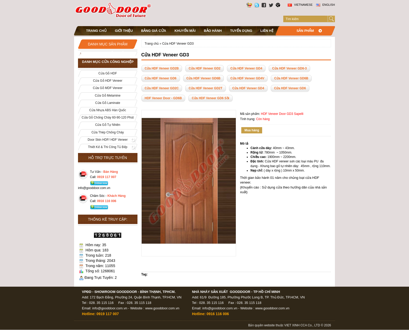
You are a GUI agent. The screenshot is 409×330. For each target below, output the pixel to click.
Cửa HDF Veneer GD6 (161, 78)
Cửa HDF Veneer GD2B (162, 68)
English (325, 4)
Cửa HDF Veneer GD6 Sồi (210, 98)
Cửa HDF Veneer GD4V (247, 78)
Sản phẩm (305, 31)
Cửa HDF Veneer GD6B (204, 78)
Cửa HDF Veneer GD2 (204, 68)
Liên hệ (266, 31)
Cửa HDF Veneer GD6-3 (289, 68)
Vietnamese (300, 4)
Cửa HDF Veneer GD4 (246, 68)
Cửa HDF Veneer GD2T (205, 88)
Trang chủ (96, 31)
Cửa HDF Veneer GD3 (178, 43)
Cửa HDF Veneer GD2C (162, 88)
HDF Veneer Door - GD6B (163, 98)
